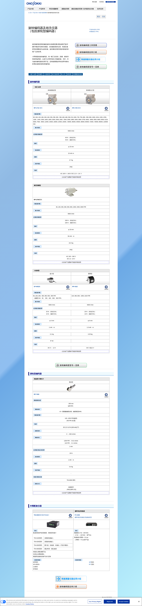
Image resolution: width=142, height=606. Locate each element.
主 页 (29, 12)
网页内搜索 (110, 1)
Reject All (110, 602)
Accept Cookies (123, 602)
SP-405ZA (37, 286)
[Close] (139, 602)
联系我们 (101, 1)
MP (90, 562)
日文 (103, 16)
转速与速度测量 (43, 12)
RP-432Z (75, 286)
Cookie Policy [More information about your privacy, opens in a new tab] (30, 604)
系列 (38, 108)
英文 (98, 16)
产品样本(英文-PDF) (94, 29)
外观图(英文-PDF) (94, 31)
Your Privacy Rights (95, 602)
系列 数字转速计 (41, 515)
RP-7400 (36, 394)
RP (90, 564)
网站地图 (94, 1)
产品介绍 (35, 12)
